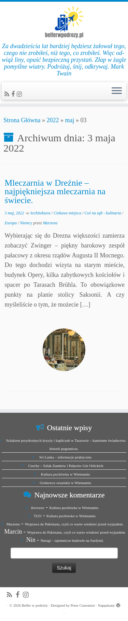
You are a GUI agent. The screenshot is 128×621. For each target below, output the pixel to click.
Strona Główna (21, 120)
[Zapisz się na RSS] (7, 94)
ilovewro (37, 508)
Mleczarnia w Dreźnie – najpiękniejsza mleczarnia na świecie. (55, 191)
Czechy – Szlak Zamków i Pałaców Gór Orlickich (65, 466)
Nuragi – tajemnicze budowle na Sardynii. (72, 540)
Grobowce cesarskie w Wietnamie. (66, 483)
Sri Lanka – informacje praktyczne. (65, 457)
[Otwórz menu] (117, 91)
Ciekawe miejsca (68, 213)
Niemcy (26, 223)
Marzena (50, 223)
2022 (52, 120)
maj (69, 120)
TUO (38, 516)
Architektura (40, 213)
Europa (11, 223)
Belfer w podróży (35, 605)
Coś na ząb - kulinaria (103, 213)
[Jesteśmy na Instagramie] (20, 94)
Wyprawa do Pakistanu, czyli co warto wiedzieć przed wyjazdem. (74, 524)
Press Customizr (83, 605)
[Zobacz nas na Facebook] (14, 94)
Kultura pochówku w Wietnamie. (66, 474)
